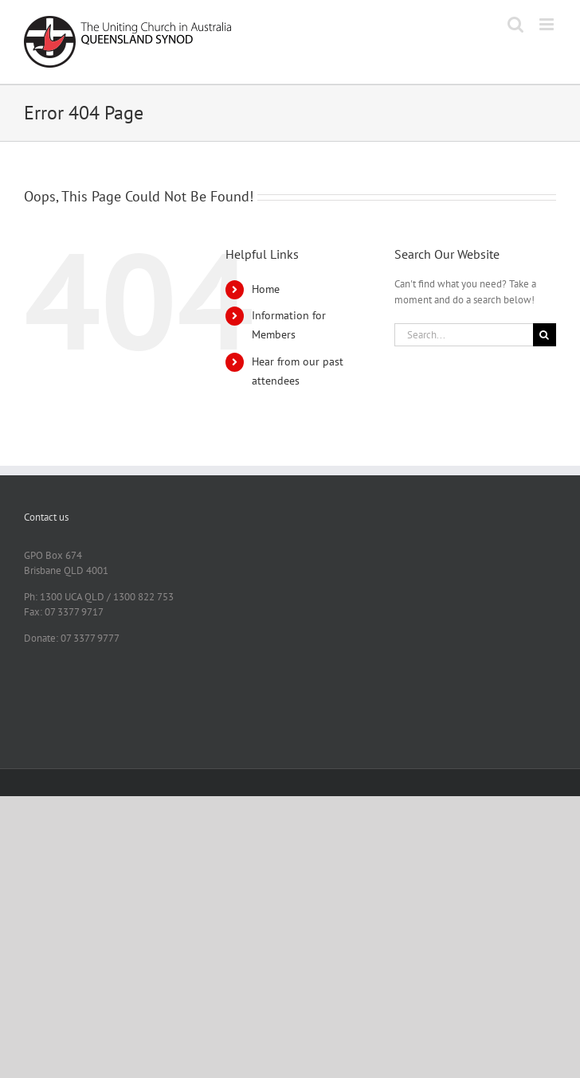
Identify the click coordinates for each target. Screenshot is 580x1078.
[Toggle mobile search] (515, 24)
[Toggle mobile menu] (547, 24)
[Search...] (463, 334)
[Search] (544, 334)
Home (266, 289)
